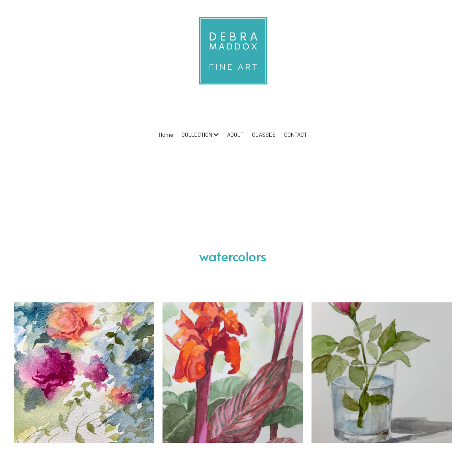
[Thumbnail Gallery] (84, 372)
